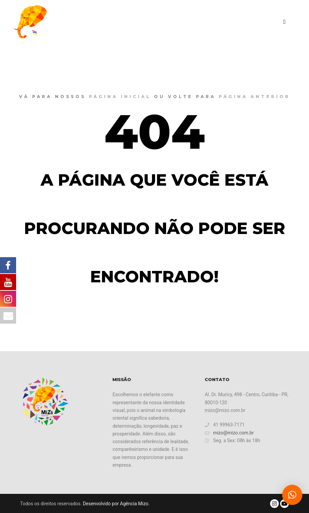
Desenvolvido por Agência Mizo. (116, 503)
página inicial (120, 96)
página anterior (254, 96)
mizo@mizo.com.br (229, 433)
